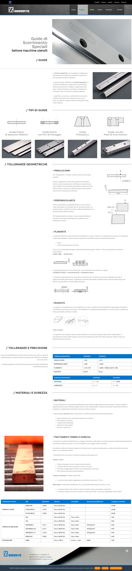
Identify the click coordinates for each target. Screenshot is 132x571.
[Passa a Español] (97, 2)
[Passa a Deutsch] (123, 2)
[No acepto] (130, 568)
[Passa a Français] (116, 2)
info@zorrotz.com (47, 560)
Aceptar (97, 568)
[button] (85, 10)
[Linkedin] (10, 2)
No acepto (105, 568)
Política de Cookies (116, 568)
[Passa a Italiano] (103, 2)
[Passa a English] (110, 2)
